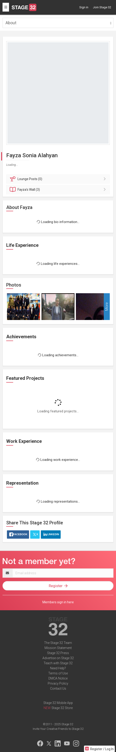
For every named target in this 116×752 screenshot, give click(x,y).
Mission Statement (58, 648)
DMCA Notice (58, 678)
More (106, 306)
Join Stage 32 (102, 7)
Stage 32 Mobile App (58, 703)
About (11, 22)
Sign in (83, 7)
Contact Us (58, 688)
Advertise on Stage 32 (58, 658)
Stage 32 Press (58, 653)
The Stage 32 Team (58, 643)
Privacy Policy (58, 683)
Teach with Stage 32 (58, 663)
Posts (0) (59, 179)
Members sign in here (58, 602)
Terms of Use (58, 673)
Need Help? (58, 668)
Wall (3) (59, 189)
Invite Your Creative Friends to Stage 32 (58, 729)
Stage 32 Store (62, 708)
